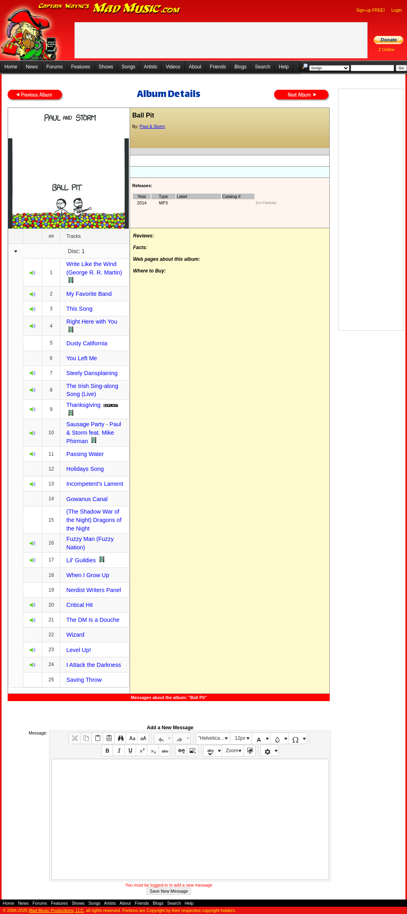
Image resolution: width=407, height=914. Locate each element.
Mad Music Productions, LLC (56, 910)
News (32, 67)
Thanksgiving (83, 405)
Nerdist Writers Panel (93, 590)
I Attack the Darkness (93, 665)
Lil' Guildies (81, 560)
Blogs (240, 67)
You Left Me (81, 358)
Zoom (232, 750)
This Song (79, 308)
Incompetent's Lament (94, 484)
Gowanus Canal (86, 499)
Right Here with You (91, 321)
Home (10, 67)
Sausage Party (85, 424)
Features (80, 67)
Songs (128, 67)
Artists (150, 67)
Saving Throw (84, 680)
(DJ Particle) (266, 203)
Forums (54, 67)
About (195, 67)
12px (240, 738)
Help (284, 67)
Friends (218, 67)
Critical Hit (79, 605)
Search (262, 67)
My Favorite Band (89, 294)
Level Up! (78, 650)
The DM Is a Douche (93, 620)
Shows (106, 67)
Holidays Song (85, 469)
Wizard (75, 634)
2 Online (386, 49)
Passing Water (85, 454)
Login (396, 10)
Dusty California (86, 343)
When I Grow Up (87, 575)
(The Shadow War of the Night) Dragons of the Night (94, 519)
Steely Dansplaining (92, 373)
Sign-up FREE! (370, 10)
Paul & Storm (152, 126)
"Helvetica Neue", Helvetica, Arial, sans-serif (214, 738)
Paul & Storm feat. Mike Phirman (93, 432)
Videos (172, 67)
